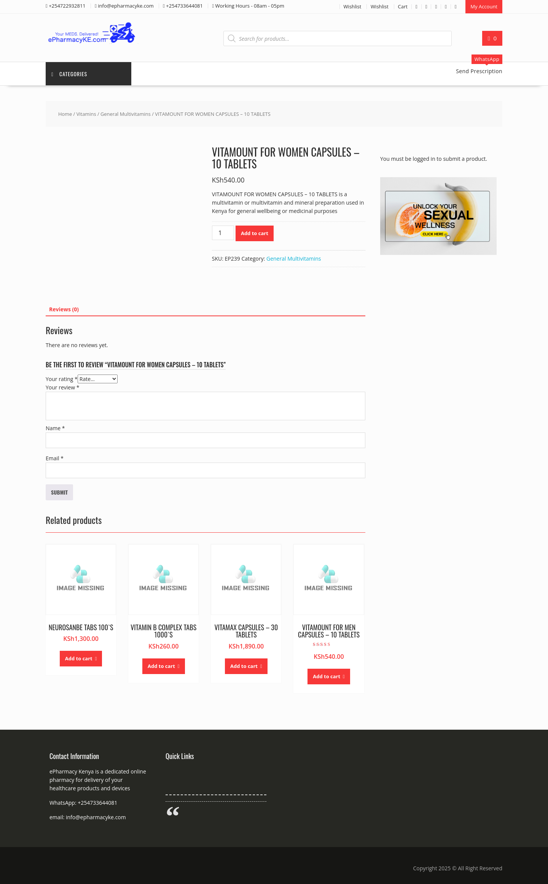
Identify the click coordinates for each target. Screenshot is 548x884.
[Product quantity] (223, 233)
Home (65, 113)
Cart (403, 6)
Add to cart (254, 233)
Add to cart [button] (78, 658)
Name (55, 428)
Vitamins (86, 113)
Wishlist (353, 6)
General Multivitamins (125, 113)
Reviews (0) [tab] (64, 309)
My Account (483, 6)
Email (55, 458)
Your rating (62, 379)
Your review (62, 387)
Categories (69, 74)
